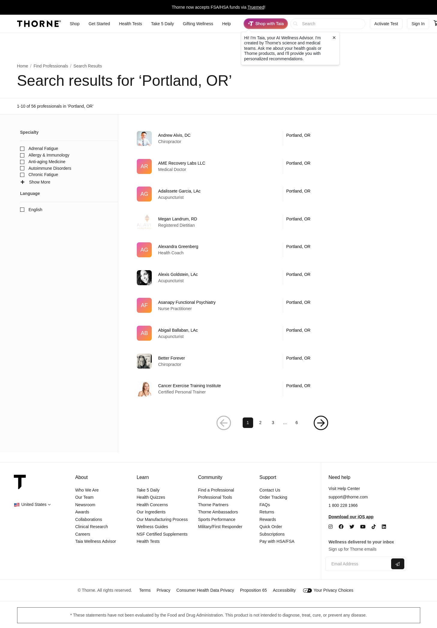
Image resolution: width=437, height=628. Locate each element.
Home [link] (22, 66)
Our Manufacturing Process (162, 519)
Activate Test (386, 23)
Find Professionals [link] (51, 66)
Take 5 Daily (148, 490)
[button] (224, 432)
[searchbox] (328, 24)
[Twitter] (351, 526)
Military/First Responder (220, 526)
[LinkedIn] (384, 526)
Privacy (163, 590)
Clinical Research (91, 526)
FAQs (264, 504)
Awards (82, 512)
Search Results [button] (87, 66)
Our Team (84, 497)
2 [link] (260, 432)
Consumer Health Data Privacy (205, 590)
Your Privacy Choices (328, 590)
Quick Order (270, 526)
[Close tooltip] (334, 37)
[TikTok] (374, 526)
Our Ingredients (151, 512)
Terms (145, 590)
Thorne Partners (213, 504)
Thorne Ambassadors (218, 512)
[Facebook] (341, 526)
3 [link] (273, 432)
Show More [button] (35, 182)
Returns (266, 512)
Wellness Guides (152, 526)
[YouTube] (363, 526)
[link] (272, 138)
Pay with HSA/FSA (277, 541)
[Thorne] (39, 23)
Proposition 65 (253, 590)
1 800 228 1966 (343, 505)
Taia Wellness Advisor (95, 541)
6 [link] (296, 432)
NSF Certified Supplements (162, 534)
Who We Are (87, 490)
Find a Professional (216, 490)
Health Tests (148, 541)
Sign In (418, 23)
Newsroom (85, 504)
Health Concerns (152, 504)
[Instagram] (330, 526)
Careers (82, 534)
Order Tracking (273, 497)
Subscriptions (272, 534)
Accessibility (284, 590)
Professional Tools (215, 497)
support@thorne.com (348, 497)
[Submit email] (397, 563)
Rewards (267, 519)
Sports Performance (216, 519)
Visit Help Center (344, 488)
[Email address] (357, 564)
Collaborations (88, 519)
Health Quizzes (151, 497)
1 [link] (248, 432)
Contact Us (269, 490)
